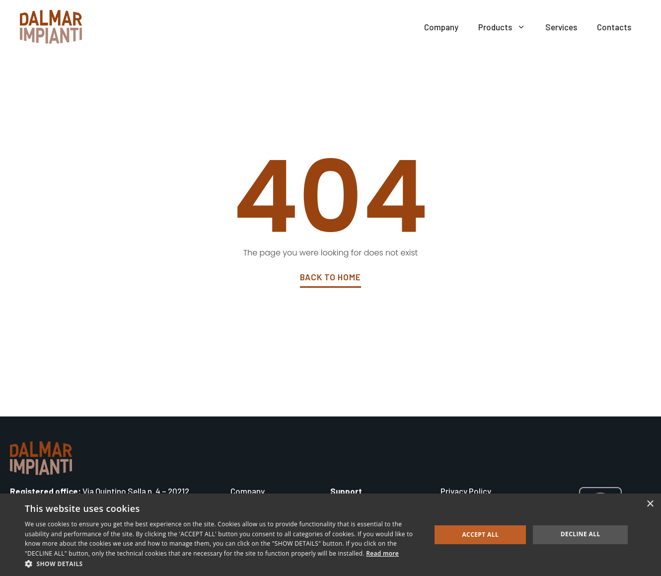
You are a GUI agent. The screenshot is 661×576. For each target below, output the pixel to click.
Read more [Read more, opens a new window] (382, 553)
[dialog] (330, 535)
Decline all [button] (580, 534)
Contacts (614, 27)
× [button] (650, 504)
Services (561, 27)
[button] (222, 564)
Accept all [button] (480, 534)
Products (506, 27)
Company (441, 27)
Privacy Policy (466, 491)
